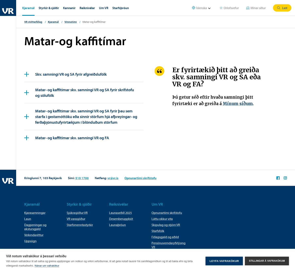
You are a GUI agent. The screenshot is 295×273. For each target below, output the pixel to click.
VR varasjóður (76, 219)
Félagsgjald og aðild (165, 237)
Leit (282, 8)
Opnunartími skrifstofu (140, 178)
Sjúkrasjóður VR (77, 213)
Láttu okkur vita (162, 219)
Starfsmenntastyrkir (80, 225)
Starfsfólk (158, 231)
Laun (27, 219)
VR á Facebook (278, 178)
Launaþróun (117, 225)
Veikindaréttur (33, 235)
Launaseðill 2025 (120, 213)
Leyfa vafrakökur (224, 261)
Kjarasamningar (34, 213)
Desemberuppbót (121, 219)
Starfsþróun (120, 8)
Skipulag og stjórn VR (166, 225)
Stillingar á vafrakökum (267, 260)
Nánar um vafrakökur (47, 265)
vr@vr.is (112, 178)
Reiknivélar (87, 8)
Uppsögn (30, 241)
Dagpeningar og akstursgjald (35, 227)
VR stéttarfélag (33, 22)
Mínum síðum (238, 103)
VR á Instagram (285, 178)
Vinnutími (70, 22)
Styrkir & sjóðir (49, 8)
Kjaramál (28, 8)
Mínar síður (256, 7)
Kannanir (69, 8)
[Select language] (204, 8)
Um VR (103, 8)
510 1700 (82, 178)
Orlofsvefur (229, 7)
